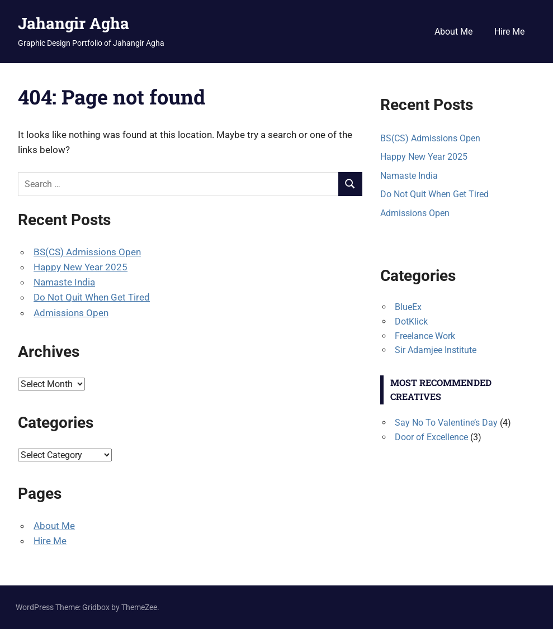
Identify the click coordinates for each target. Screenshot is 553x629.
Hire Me (509, 31)
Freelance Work (425, 336)
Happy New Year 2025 (80, 267)
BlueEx (408, 307)
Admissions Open (71, 312)
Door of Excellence (431, 437)
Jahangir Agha (73, 23)
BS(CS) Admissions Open (87, 252)
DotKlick (411, 321)
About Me (453, 31)
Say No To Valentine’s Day (446, 422)
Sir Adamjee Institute (435, 350)
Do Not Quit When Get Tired (92, 297)
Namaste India (64, 282)
